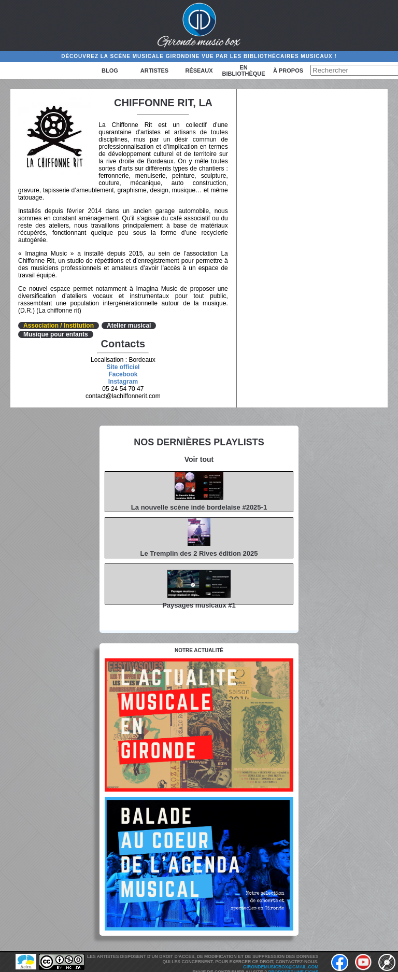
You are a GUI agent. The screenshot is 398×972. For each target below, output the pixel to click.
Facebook (122, 374)
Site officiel (122, 367)
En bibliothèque (243, 70)
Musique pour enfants (55, 334)
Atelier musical (129, 325)
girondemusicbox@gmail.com (280, 966)
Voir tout (199, 459)
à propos (288, 70)
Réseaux (198, 70)
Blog (110, 70)
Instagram (123, 381)
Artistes (154, 70)
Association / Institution (58, 325)
